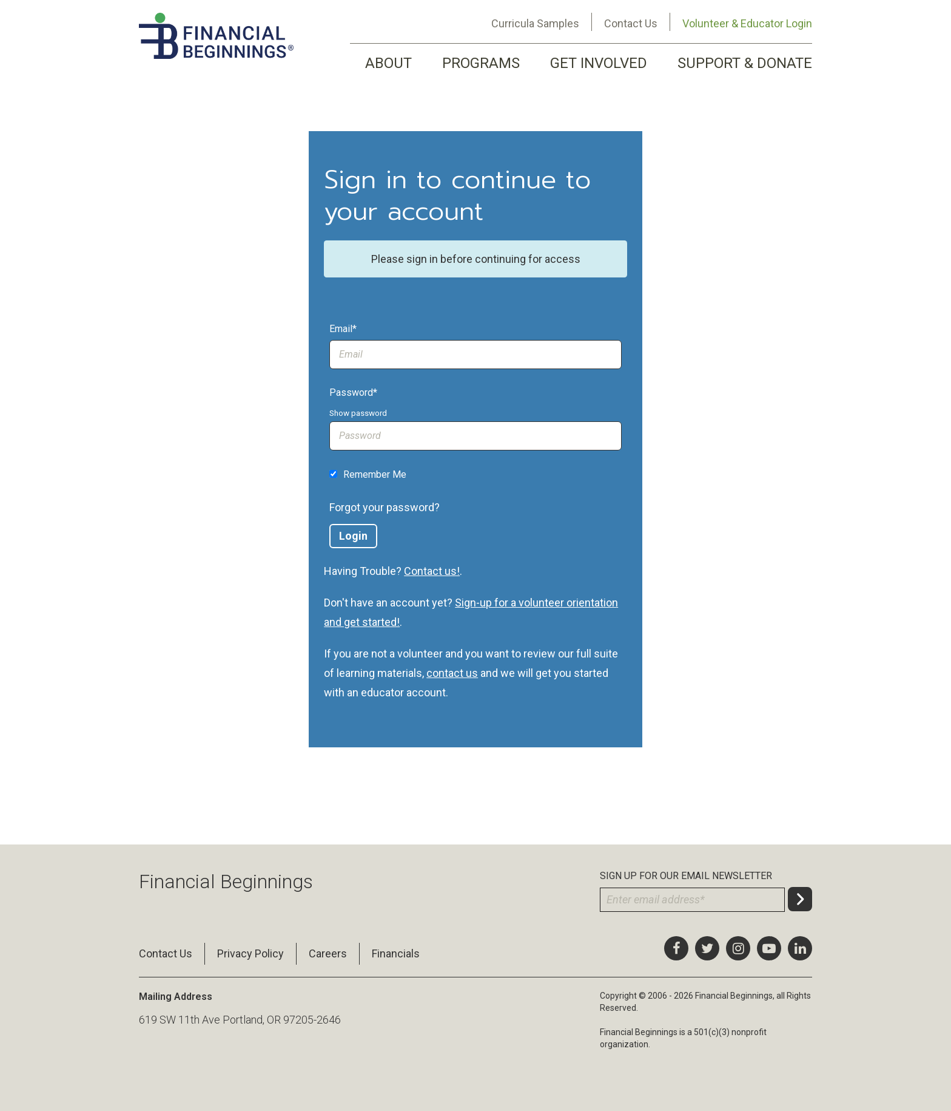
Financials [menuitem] (396, 953)
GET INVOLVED (598, 63)
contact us (452, 673)
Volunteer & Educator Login (747, 23)
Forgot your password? (384, 507)
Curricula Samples (535, 23)
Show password (358, 413)
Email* (343, 329)
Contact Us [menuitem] (165, 953)
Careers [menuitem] (328, 953)
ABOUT (388, 63)
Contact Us (630, 23)
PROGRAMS (481, 63)
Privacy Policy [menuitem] (250, 953)
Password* (353, 392)
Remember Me (374, 474)
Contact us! (432, 571)
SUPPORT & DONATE (744, 63)
